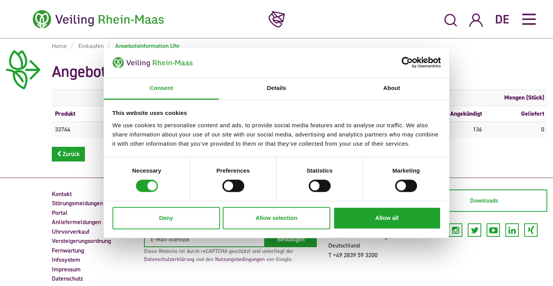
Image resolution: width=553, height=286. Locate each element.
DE (502, 19)
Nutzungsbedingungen (240, 259)
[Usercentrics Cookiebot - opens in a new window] (407, 62)
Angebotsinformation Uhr (147, 46)
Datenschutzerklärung (169, 259)
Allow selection (276, 217)
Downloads (484, 200)
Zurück (68, 154)
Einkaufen (90, 46)
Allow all (387, 217)
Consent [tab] (161, 88)
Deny (166, 217)
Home (59, 46)
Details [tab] (276, 88)
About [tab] (391, 88)
